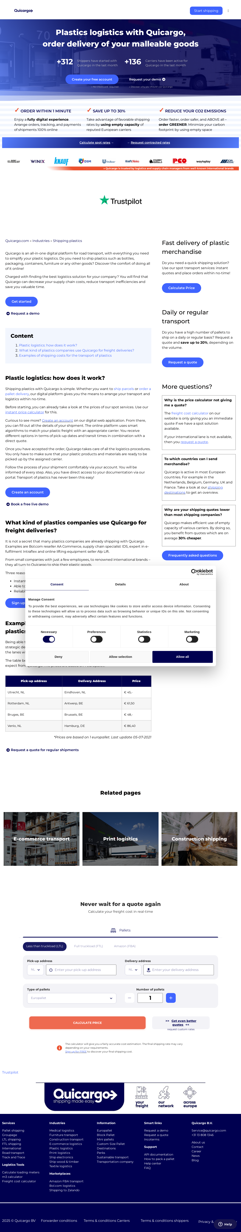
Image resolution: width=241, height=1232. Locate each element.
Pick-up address (39, 960)
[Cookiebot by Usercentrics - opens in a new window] (194, 572)
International (11, 1148)
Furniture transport (63, 1135)
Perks (101, 1153)
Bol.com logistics (62, 1186)
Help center (152, 1163)
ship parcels (124, 390)
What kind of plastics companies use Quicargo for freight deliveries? (76, 351)
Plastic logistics (61, 1148)
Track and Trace (13, 1157)
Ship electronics (61, 1157)
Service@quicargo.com (209, 1130)
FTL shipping (11, 1144)
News (196, 1156)
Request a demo (156, 1130)
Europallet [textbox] (38, 998)
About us (198, 1142)
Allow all (182, 656)
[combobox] (35, 970)
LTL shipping (11, 1139)
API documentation (158, 1154)
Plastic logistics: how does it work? (48, 346)
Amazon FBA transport (66, 1181)
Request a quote (156, 1135)
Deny (59, 656)
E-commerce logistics (65, 1144)
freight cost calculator (189, 414)
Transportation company (115, 1162)
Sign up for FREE (76, 1051)
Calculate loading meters (20, 1172)
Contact (197, 1147)
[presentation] (81, 970)
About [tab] (184, 584)
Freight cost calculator (19, 1181)
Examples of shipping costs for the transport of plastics (65, 356)
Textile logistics (60, 1166)
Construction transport (66, 1139)
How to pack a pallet (159, 1159)
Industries (41, 242)
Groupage (9, 1135)
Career (196, 1151)
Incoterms (151, 1139)
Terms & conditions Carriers (107, 1221)
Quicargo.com (17, 242)
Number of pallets (150, 989)
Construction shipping (199, 839)
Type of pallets (38, 989)
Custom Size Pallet (111, 1144)
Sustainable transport (113, 1157)
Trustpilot (10, 1072)
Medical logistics (61, 1130)
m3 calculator (12, 1177)
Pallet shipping (13, 1130)
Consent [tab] (56, 584)
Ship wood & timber (64, 1162)
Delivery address (138, 960)
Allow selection (120, 656)
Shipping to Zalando (64, 1190)
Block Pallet (106, 1135)
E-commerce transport (42, 839)
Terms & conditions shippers (165, 1221)
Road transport (13, 1153)
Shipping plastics (67, 242)
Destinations (106, 1148)
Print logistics (120, 839)
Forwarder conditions (59, 1221)
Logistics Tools (13, 1165)
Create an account (57, 421)
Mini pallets (105, 1139)
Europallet (104, 1130)
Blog (195, 1160)
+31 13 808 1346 (203, 1135)
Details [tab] (120, 584)
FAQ (147, 1168)
